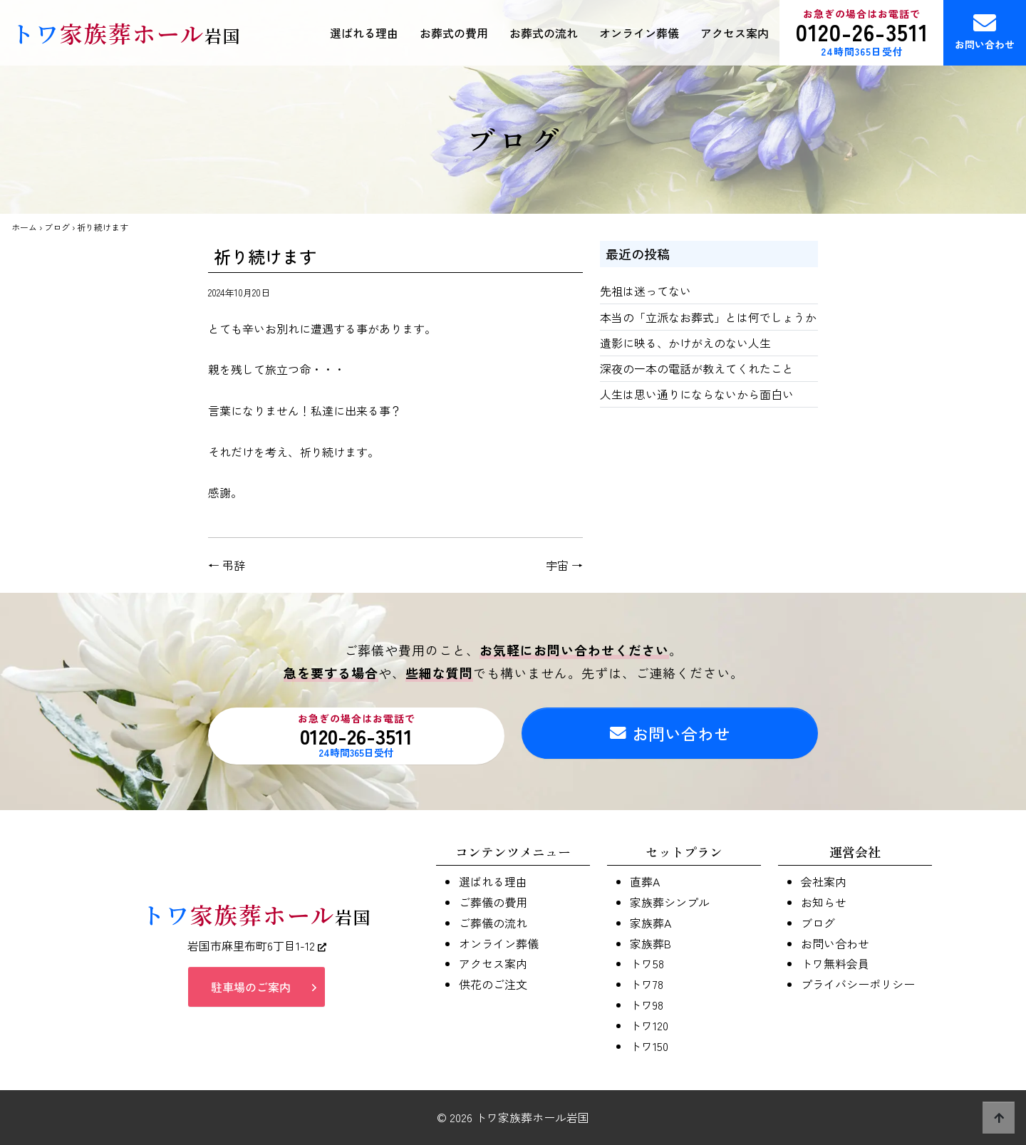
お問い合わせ (984, 31)
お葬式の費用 (454, 32)
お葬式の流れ (543, 32)
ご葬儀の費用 (493, 902)
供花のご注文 (493, 984)
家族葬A (650, 922)
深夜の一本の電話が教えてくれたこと (697, 368)
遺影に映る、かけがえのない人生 (685, 342)
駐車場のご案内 (251, 989)
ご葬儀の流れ (493, 922)
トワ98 (646, 1004)
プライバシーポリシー (858, 984)
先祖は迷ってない (645, 290)
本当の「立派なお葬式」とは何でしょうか (708, 317)
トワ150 (649, 1046)
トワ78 (646, 984)
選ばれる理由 (364, 32)
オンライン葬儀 (639, 32)
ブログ (57, 227)
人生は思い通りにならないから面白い (697, 394)
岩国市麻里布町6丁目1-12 (256, 946)
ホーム (24, 227)
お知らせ (823, 902)
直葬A (645, 881)
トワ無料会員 (835, 963)
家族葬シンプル (670, 902)
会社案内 (823, 881)
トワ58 (647, 963)
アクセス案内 (734, 32)
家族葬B (650, 943)
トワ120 (649, 1025)
